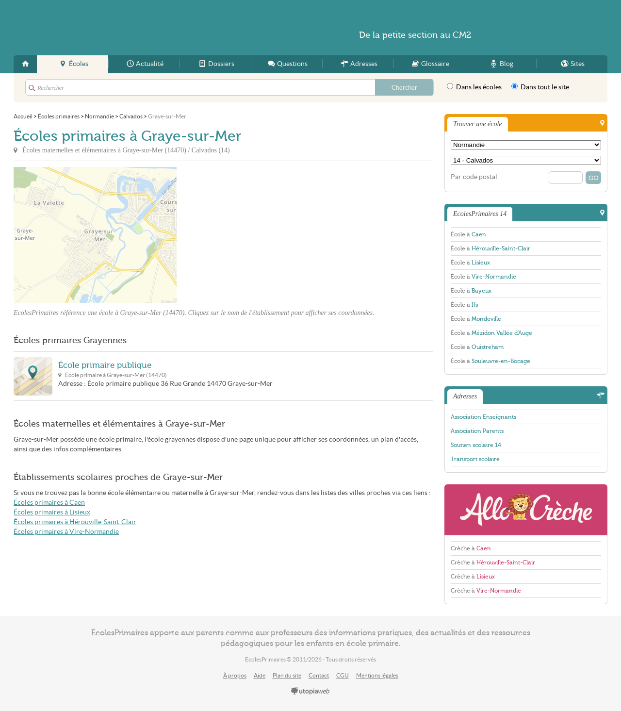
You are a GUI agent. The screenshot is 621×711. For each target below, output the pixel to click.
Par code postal (474, 177)
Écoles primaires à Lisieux (52, 512)
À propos (234, 675)
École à (468, 234)
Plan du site (287, 675)
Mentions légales (377, 675)
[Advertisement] (263, 235)
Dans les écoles (474, 87)
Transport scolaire (475, 459)
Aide (259, 675)
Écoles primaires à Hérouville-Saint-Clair (75, 522)
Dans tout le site (540, 87)
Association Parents (477, 431)
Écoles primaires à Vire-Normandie (66, 531)
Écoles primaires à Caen (49, 502)
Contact (319, 675)
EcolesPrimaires (107, 28)
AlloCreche (525, 509)
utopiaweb (310, 691)
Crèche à (471, 548)
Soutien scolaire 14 (476, 445)
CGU (342, 675)
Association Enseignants (483, 416)
